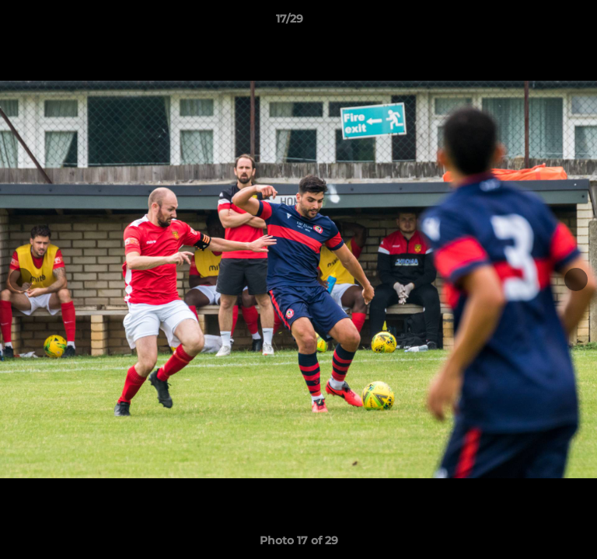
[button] (541, 23)
